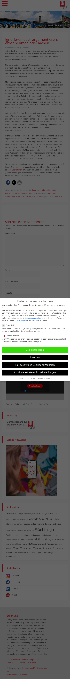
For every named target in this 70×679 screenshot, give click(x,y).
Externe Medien (11, 334)
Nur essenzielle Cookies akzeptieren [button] (35, 363)
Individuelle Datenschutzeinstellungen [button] (35, 371)
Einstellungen (20, 319)
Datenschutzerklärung (34, 316)
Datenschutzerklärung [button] (36, 376)
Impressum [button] (47, 376)
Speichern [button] (35, 355)
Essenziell (9, 324)
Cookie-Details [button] (23, 376)
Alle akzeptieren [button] (35, 348)
